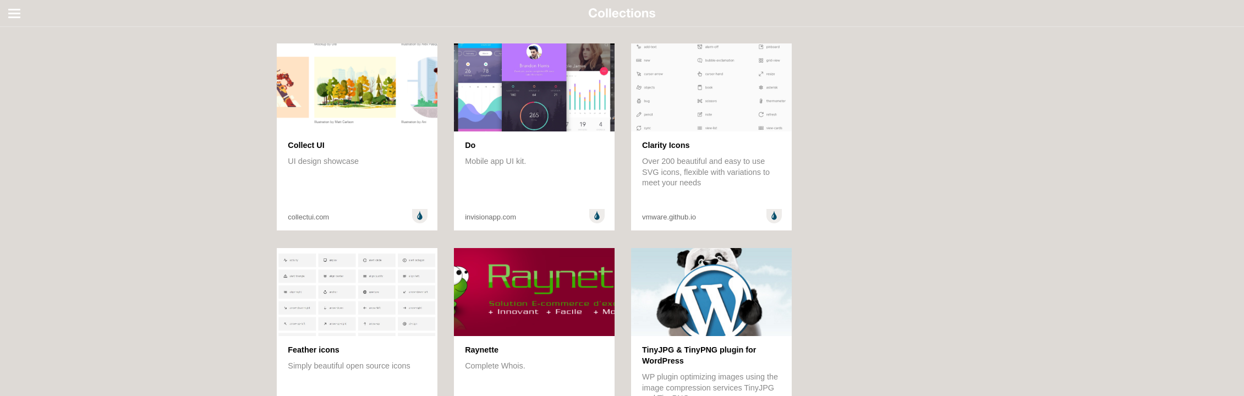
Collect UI (306, 145)
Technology (31, 103)
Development (34, 60)
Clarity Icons (665, 145)
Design (23, 46)
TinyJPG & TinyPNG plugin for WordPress (699, 355)
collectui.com (308, 217)
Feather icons (313, 349)
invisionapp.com (490, 217)
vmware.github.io (669, 217)
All (15, 32)
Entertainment (36, 74)
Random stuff (34, 89)
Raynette (481, 349)
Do (470, 145)
